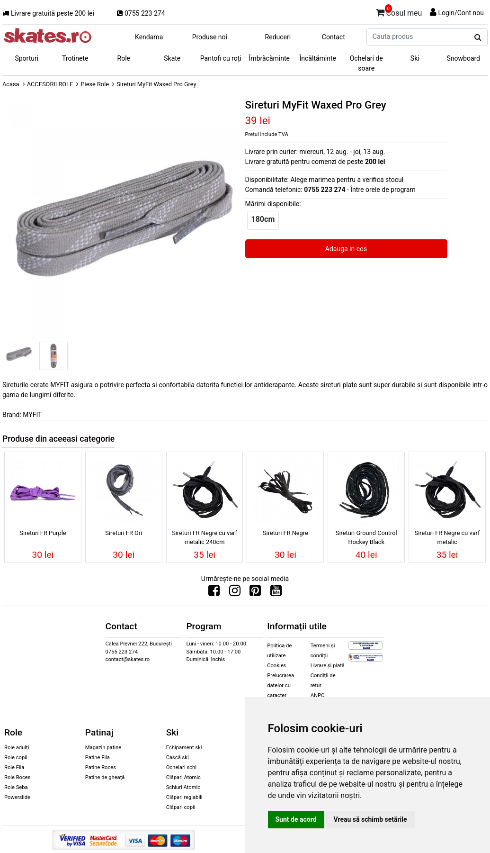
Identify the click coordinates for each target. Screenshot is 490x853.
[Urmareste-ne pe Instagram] (234, 593)
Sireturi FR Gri (123, 532)
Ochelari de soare (366, 63)
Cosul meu (399, 11)
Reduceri (278, 37)
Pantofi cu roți (220, 58)
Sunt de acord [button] (296, 819)
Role (123, 58)
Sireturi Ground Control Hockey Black (366, 537)
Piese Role (94, 84)
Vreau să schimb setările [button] (370, 819)
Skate (172, 58)
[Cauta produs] (478, 37)
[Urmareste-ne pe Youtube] (276, 593)
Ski (414, 58)
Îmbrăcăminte (269, 58)
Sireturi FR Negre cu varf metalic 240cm (204, 537)
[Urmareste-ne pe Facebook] (214, 593)
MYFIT (32, 414)
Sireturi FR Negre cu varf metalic (447, 537)
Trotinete (75, 58)
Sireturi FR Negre (285, 532)
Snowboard (463, 58)
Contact (333, 37)
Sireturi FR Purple (42, 532)
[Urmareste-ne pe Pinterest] (255, 593)
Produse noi (209, 37)
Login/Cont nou (461, 13)
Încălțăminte (318, 58)
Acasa (10, 84)
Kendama (149, 37)
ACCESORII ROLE (50, 84)
